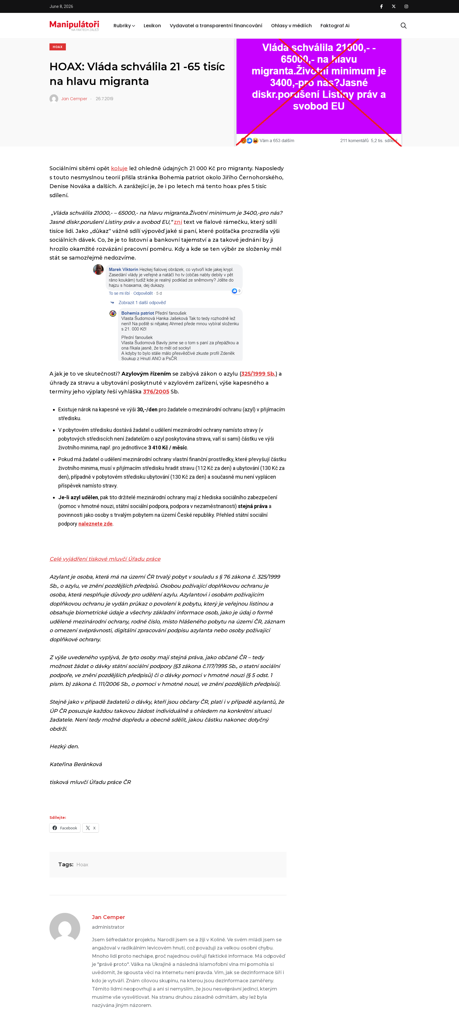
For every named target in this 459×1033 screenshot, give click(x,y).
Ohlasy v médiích (291, 26)
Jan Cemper (108, 917)
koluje (119, 168)
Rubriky (122, 26)
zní (178, 222)
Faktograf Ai (335, 26)
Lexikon (152, 26)
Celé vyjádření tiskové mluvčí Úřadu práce (104, 559)
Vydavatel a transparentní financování (216, 26)
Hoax (58, 47)
